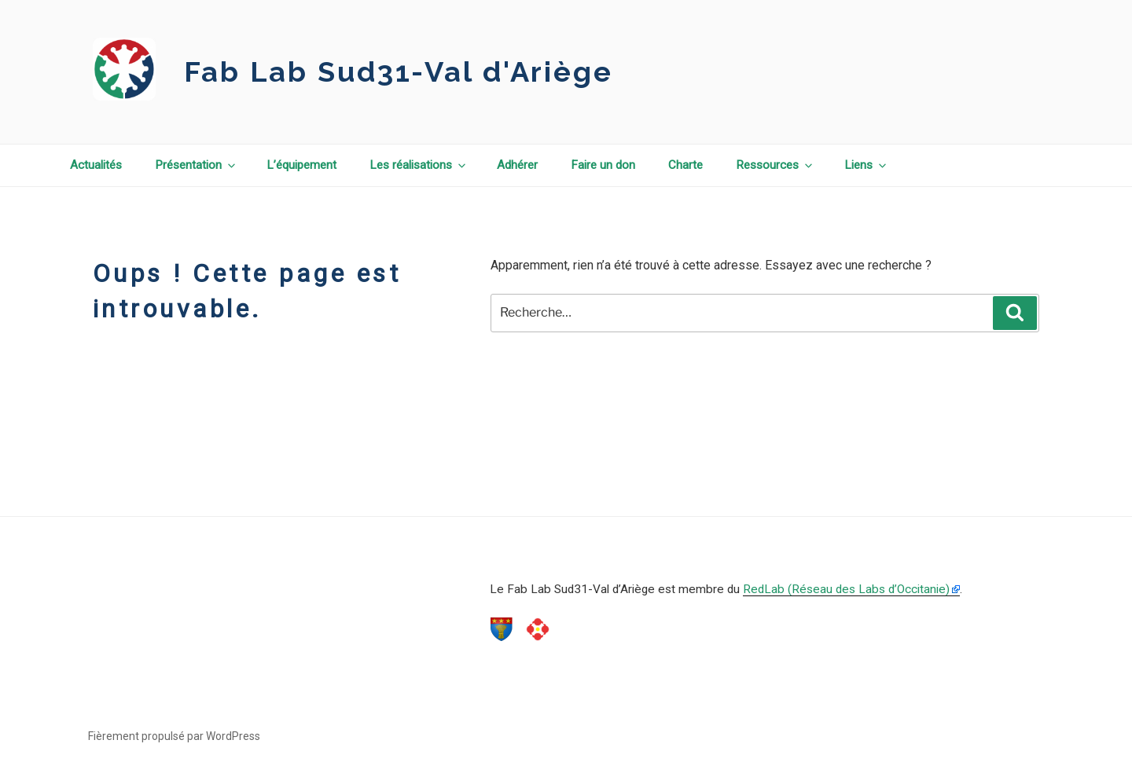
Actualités (96, 165)
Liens (866, 165)
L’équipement (301, 165)
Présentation (196, 165)
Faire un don (603, 165)
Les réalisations (418, 165)
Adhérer (517, 165)
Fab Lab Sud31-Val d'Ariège (398, 71)
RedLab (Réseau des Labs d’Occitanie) (846, 589)
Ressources (775, 165)
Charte (685, 165)
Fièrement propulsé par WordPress (174, 736)
